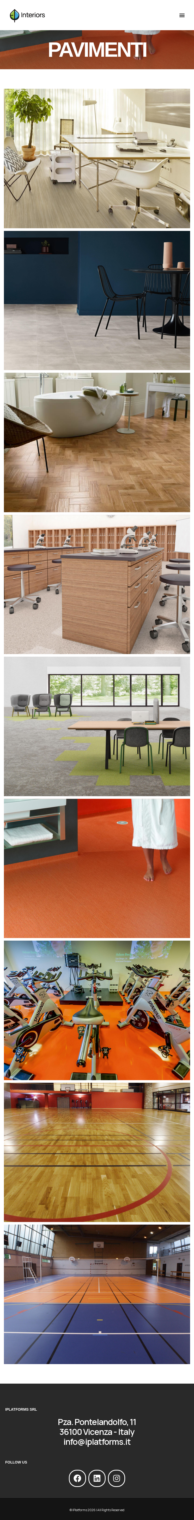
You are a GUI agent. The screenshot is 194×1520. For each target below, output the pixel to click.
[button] (182, 15)
